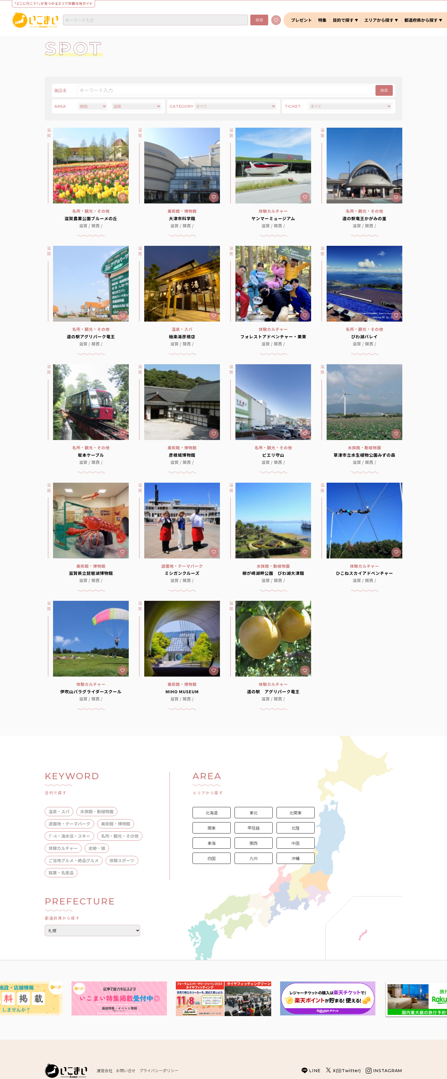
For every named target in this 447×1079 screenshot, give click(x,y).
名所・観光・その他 (120, 836)
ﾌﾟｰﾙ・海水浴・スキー (69, 836)
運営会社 (104, 1070)
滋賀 (83, 226)
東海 (211, 843)
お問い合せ (126, 1070)
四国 (211, 858)
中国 (295, 843)
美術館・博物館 (115, 824)
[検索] (155, 20)
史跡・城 (97, 848)
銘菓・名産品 (61, 873)
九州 (253, 858)
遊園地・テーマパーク (69, 824)
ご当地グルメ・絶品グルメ (74, 860)
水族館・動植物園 (97, 811)
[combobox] (155, 20)
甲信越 (253, 828)
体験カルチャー (63, 848)
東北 (253, 813)
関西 (95, 226)
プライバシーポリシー (159, 1070)
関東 (211, 828)
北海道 (212, 813)
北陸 (295, 828)
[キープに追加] (123, 197)
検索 (259, 20)
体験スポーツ (121, 860)
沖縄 (295, 858)
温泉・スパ (59, 811)
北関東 (295, 813)
